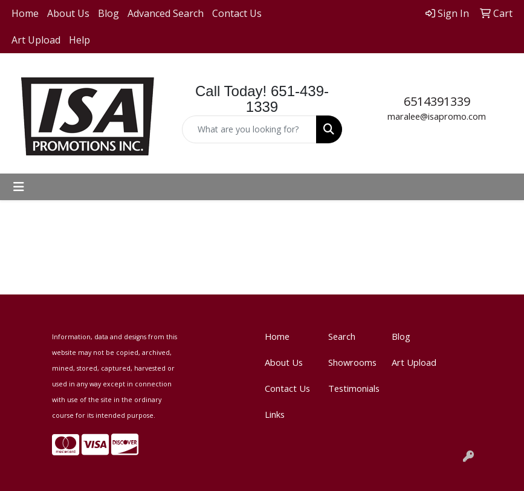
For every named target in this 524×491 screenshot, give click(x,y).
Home (25, 13)
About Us (68, 13)
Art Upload (35, 40)
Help (79, 40)
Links (275, 414)
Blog (108, 13)
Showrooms (352, 362)
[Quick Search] (249, 129)
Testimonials (352, 388)
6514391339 (437, 101)
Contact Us (237, 13)
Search (341, 336)
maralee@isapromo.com (436, 116)
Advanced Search (166, 13)
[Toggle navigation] (18, 186)
